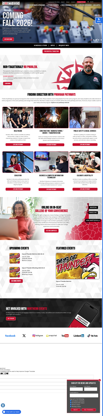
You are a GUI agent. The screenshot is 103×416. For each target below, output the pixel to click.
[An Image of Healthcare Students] (18, 117)
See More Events (16, 281)
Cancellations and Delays (77, 401)
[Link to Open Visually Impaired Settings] (3, 405)
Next (76, 410)
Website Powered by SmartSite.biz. (57, 363)
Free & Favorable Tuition (68, 5)
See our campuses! (51, 231)
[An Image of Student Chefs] (85, 162)
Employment (6, 351)
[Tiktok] (92, 341)
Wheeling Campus (75, 406)
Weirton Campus (75, 405)
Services (4, 363)
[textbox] (94, 2)
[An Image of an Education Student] (18, 162)
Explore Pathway (18, 145)
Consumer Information (79, 359)
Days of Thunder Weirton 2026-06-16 (33, 254)
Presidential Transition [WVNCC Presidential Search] (51, 51)
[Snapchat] (51, 341)
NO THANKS (88, 410)
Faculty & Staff (97, 359)
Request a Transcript (9, 353)
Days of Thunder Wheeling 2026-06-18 (33, 268)
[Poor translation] (6, 373)
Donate (98, 348)
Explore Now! (8, 39)
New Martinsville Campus (77, 403)
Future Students (53, 5)
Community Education (53, 2)
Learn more (7, 83)
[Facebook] (10, 341)
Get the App (11, 318)
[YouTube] (65, 341)
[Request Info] (62, 45)
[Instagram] (38, 341)
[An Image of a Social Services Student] (85, 117)
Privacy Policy (70, 359)
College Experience (85, 5)
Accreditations (89, 359)
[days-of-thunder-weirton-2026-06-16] (77, 268)
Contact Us (97, 351)
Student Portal (81, 2)
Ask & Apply (96, 5)
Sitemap (9, 363)
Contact (73, 2)
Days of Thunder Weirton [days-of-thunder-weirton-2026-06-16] (63, 281)
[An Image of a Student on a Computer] (51, 162)
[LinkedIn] (79, 341)
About (67, 2)
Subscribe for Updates (93, 353)
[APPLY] (53, 45)
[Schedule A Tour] (39, 45)
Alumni (63, 2)
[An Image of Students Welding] (51, 117)
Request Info (6, 348)
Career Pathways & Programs (35, 5)
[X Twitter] (24, 341)
